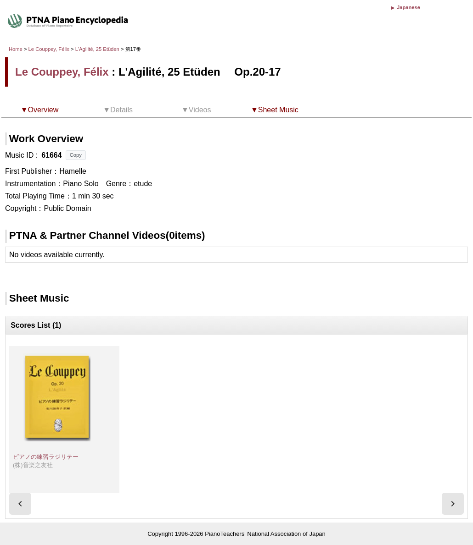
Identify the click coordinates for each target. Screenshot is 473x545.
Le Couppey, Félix (48, 49)
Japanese (408, 7)
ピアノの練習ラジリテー (46, 456)
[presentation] (20, 504)
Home (16, 49)
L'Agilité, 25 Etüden (98, 49)
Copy (76, 155)
